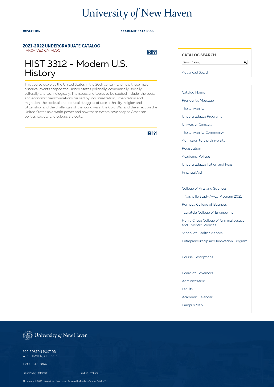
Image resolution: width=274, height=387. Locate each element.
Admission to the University (203, 140)
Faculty (187, 289)
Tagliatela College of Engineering (208, 212)
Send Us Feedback (89, 373)
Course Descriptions (197, 257)
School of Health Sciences (202, 233)
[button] (32, 31)
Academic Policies (196, 156)
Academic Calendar (197, 297)
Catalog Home (193, 92)
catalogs (30, 381)
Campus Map (192, 305)
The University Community (203, 132)
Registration (191, 148)
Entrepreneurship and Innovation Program (214, 241)
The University (193, 108)
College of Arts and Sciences (204, 188)
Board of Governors (197, 273)
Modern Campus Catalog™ (93, 381)
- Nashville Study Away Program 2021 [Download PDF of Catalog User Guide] (212, 196)
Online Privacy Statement (35, 373)
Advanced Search (195, 72)
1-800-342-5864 (35, 364)
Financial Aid (192, 172)
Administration (193, 281)
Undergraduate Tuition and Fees (207, 164)
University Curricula (197, 124)
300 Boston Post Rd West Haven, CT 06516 (40, 354)
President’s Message (198, 100)
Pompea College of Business (204, 204)
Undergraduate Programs (202, 116)
